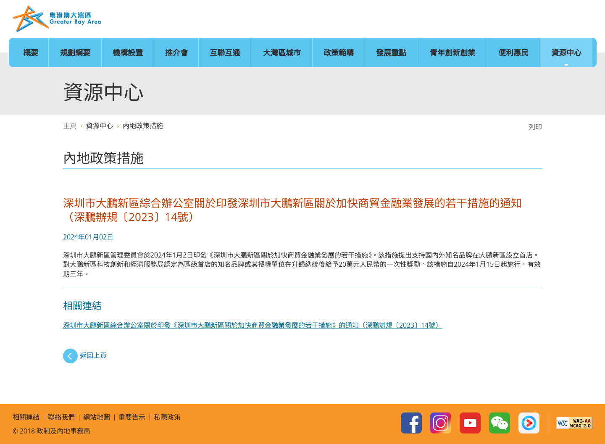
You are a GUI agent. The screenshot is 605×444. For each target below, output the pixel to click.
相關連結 (26, 417)
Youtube (470, 422)
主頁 (454, 19)
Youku (528, 422)
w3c (574, 422)
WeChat (499, 422)
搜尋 (582, 19)
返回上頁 (93, 355)
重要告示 (131, 417)
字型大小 (505, 19)
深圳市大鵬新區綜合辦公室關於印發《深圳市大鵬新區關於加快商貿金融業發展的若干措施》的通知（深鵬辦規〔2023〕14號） (252, 325)
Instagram (440, 422)
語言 (480, 19)
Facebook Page (411, 422)
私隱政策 (167, 417)
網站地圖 (531, 19)
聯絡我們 (557, 19)
